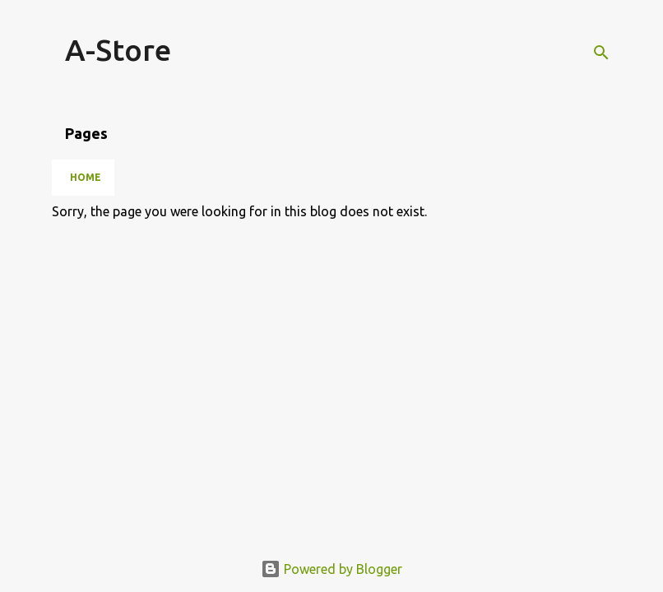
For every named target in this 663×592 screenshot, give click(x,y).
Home (85, 177)
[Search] (601, 52)
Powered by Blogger (331, 569)
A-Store (118, 50)
